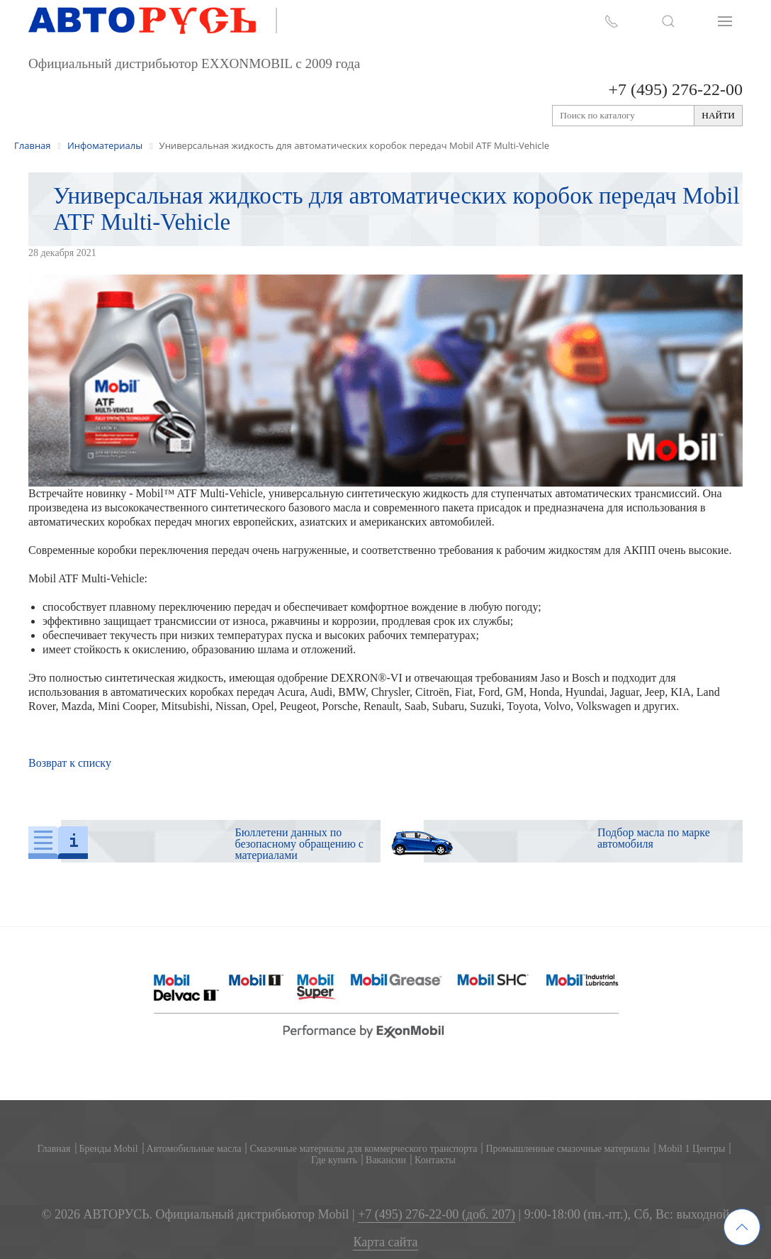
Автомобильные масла (194, 1148)
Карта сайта (385, 1242)
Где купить (334, 1160)
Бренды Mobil (108, 1148)
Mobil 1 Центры (692, 1148)
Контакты (435, 1160)
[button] (668, 21)
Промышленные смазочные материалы (567, 1148)
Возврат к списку (69, 763)
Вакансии (386, 1160)
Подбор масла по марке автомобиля (653, 838)
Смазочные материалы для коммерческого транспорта (363, 1148)
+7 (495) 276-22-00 (675, 89)
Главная (54, 1148)
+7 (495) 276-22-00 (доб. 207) (436, 1214)
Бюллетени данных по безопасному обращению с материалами (299, 843)
